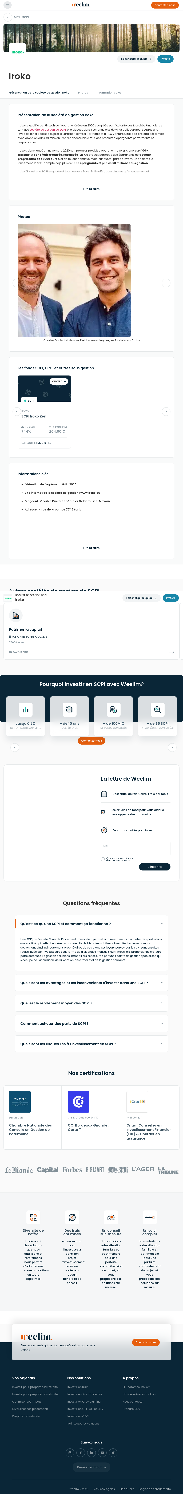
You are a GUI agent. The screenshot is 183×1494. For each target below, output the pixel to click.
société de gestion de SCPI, (48, 130)
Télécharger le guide (134, 59)
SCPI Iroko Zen (33, 416)
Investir (165, 59)
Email (105, 846)
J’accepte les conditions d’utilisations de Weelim (119, 859)
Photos (83, 93)
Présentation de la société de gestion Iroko (39, 93)
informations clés (109, 93)
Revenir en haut (89, 1467)
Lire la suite (91, 189)
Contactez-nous (91, 740)
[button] (165, 5)
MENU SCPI (16, 17)
